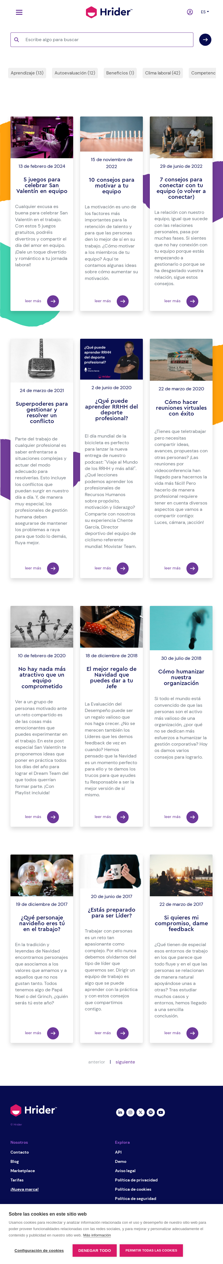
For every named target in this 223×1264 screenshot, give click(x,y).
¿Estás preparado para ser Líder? (111, 913)
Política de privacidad (136, 1180)
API (118, 1152)
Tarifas (17, 1180)
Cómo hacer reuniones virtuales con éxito (181, 408)
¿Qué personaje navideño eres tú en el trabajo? (42, 923)
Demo (120, 1161)
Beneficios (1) (120, 73)
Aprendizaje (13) (27, 73)
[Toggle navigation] (17, 12)
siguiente (125, 1062)
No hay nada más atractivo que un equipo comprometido (42, 677)
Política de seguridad (135, 1198)
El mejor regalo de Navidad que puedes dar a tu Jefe (111, 677)
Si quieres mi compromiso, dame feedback (181, 923)
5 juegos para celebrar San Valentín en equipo (41, 185)
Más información (97, 1235)
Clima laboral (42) (162, 73)
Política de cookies (133, 1189)
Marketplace (22, 1170)
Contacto (19, 1152)
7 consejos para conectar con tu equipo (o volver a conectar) (181, 188)
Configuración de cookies (39, 1250)
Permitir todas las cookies (151, 1250)
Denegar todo (94, 1250)
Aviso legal (125, 1170)
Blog (14, 1161)
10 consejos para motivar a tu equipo (111, 185)
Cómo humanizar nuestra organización (181, 677)
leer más (42, 301)
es (203, 11)
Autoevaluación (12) (75, 73)
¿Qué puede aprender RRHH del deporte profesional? (111, 409)
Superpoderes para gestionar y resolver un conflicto (42, 412)
